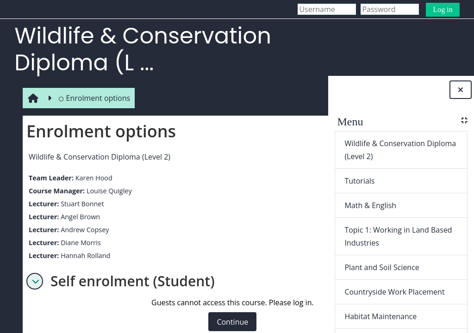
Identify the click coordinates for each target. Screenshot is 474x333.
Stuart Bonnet (80, 203)
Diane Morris (79, 242)
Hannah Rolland (83, 255)
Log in (442, 9)
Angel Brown (78, 216)
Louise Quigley (107, 190)
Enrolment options (92, 98)
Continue (231, 322)
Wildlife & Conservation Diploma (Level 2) (97, 157)
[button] (33, 281)
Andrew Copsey (83, 229)
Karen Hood (92, 177)
